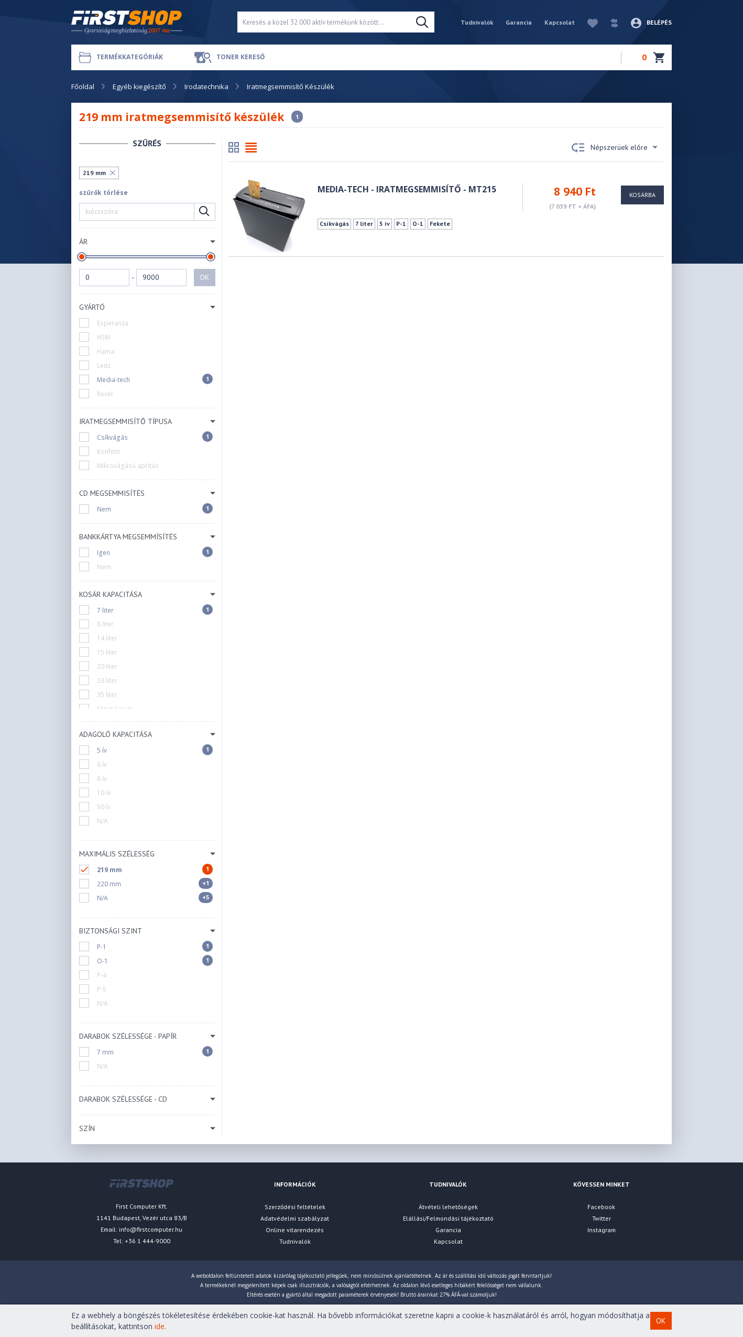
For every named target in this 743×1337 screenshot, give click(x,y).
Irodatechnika (206, 86)
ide (160, 1326)
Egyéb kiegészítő (139, 86)
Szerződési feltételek (295, 1207)
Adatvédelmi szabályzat (294, 1218)
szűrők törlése (103, 192)
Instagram (601, 1230)
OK (204, 277)
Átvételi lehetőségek (448, 1207)
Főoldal (82, 86)
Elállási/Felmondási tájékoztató (448, 1218)
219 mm (94, 173)
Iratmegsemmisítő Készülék (290, 86)
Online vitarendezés (295, 1230)
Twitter (601, 1218)
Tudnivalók (477, 22)
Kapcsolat (559, 22)
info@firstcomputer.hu (150, 1229)
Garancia (519, 22)
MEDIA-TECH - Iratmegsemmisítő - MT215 (407, 189)
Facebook (601, 1207)
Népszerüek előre (615, 148)
